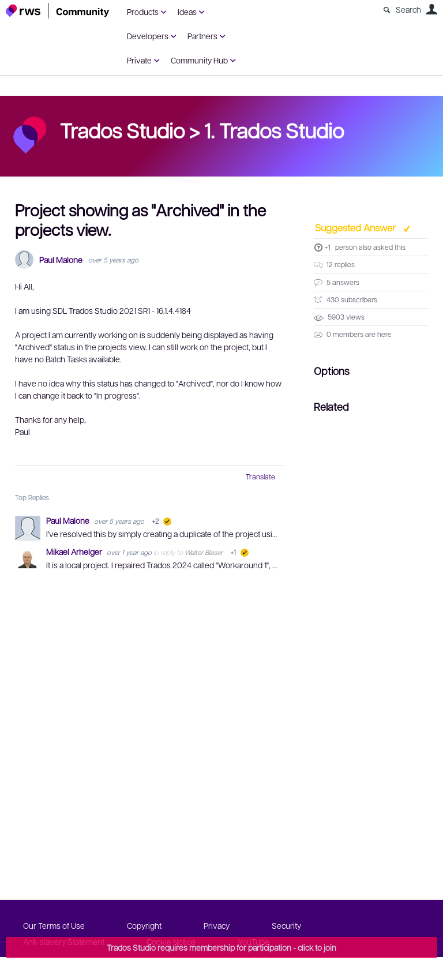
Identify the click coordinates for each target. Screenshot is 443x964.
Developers (147, 36)
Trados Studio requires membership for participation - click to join (221, 947)
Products (143, 11)
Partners (202, 36)
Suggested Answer (356, 227)
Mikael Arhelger (75, 551)
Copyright (144, 925)
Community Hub (199, 60)
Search (408, 9)
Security (286, 925)
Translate (260, 476)
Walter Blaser (204, 552)
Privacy (217, 925)
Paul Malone (60, 260)
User (431, 9)
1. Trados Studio (274, 130)
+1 (327, 247)
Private (139, 60)
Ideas (187, 11)
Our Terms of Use (54, 925)
